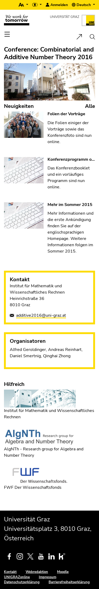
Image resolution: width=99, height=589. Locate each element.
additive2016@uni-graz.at (41, 315)
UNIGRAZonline (17, 577)
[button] (23, 5)
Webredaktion (37, 572)
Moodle (63, 572)
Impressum (47, 577)
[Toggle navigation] (7, 34)
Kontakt (10, 572)
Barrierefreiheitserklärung (69, 582)
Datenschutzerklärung (22, 582)
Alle (90, 106)
